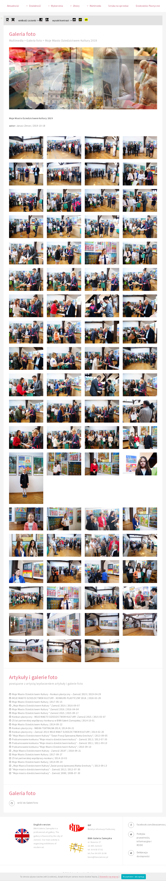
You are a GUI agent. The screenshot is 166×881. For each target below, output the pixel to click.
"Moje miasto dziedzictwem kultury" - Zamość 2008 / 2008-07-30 (45, 773)
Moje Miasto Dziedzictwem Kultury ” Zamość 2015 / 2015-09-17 (45, 713)
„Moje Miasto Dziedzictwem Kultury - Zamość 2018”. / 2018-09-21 (46, 750)
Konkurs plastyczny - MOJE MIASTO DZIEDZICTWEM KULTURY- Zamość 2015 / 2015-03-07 (58, 716)
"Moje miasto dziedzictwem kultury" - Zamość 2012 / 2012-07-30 (45, 769)
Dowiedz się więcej (109, 876)
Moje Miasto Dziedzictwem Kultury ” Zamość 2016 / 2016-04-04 (45, 709)
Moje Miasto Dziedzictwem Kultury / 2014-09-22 (36, 724)
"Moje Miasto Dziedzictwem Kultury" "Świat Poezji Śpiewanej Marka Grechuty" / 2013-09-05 (59, 735)
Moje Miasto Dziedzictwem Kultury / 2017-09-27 (36, 754)
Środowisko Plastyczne (148, 5)
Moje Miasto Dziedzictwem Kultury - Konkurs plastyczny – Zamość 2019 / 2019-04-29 (56, 694)
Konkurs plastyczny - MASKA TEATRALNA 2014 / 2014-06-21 (42, 728)
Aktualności (13, 5)
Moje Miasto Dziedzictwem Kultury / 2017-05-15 (36, 701)
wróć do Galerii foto (27, 802)
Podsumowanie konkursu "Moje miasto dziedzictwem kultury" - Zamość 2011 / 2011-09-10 (59, 743)
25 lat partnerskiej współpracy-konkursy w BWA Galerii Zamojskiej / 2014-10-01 (53, 720)
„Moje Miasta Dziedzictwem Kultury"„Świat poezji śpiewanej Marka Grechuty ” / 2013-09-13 (59, 765)
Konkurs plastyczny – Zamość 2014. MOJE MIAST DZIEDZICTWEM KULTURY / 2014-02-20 (57, 731)
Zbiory (76, 5)
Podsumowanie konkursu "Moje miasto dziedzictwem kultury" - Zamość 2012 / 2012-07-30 (59, 739)
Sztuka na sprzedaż (118, 5)
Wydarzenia (57, 5)
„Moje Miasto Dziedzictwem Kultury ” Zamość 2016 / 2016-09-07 (45, 705)
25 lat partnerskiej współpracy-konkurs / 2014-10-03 (39, 758)
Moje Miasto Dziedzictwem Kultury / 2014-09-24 (36, 761)
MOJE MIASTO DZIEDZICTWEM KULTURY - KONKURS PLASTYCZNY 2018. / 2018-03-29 (56, 698)
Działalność (35, 5)
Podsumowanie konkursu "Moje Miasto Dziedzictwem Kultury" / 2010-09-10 (51, 746)
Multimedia (95, 5)
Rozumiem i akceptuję (133, 876)
